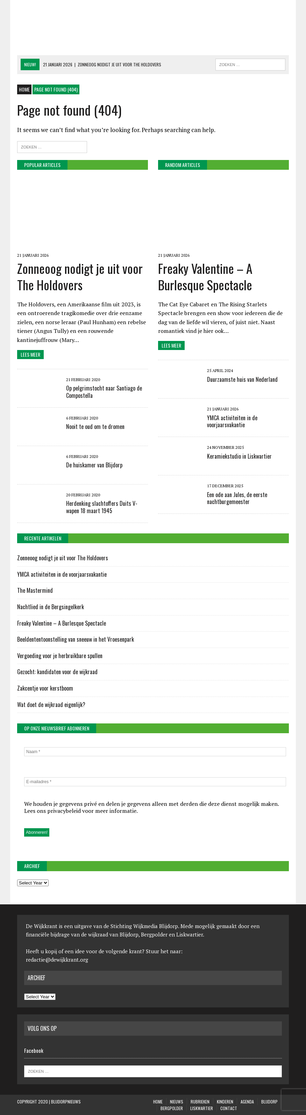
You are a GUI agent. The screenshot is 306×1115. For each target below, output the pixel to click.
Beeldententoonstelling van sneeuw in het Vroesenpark (75, 639)
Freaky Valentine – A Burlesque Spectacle (205, 276)
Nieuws (176, 1102)
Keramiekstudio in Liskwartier (239, 456)
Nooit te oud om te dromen (95, 426)
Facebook (33, 1050)
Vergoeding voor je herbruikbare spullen (59, 655)
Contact (228, 1108)
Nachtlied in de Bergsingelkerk (50, 607)
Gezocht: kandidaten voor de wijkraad (57, 672)
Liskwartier (201, 1108)
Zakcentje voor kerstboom (45, 688)
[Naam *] (155, 751)
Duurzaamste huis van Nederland (242, 379)
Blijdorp (269, 1102)
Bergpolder (172, 1108)
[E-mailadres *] (155, 781)
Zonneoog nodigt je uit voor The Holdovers (80, 276)
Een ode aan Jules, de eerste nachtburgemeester (237, 498)
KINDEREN (225, 1102)
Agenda (247, 1102)
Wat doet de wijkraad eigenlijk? (51, 704)
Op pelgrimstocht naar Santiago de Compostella (104, 392)
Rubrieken (200, 1102)
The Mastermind (35, 590)
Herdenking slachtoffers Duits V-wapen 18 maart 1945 (101, 507)
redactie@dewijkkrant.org (57, 959)
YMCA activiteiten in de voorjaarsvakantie (232, 421)
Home (158, 1102)
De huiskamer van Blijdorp (94, 465)
